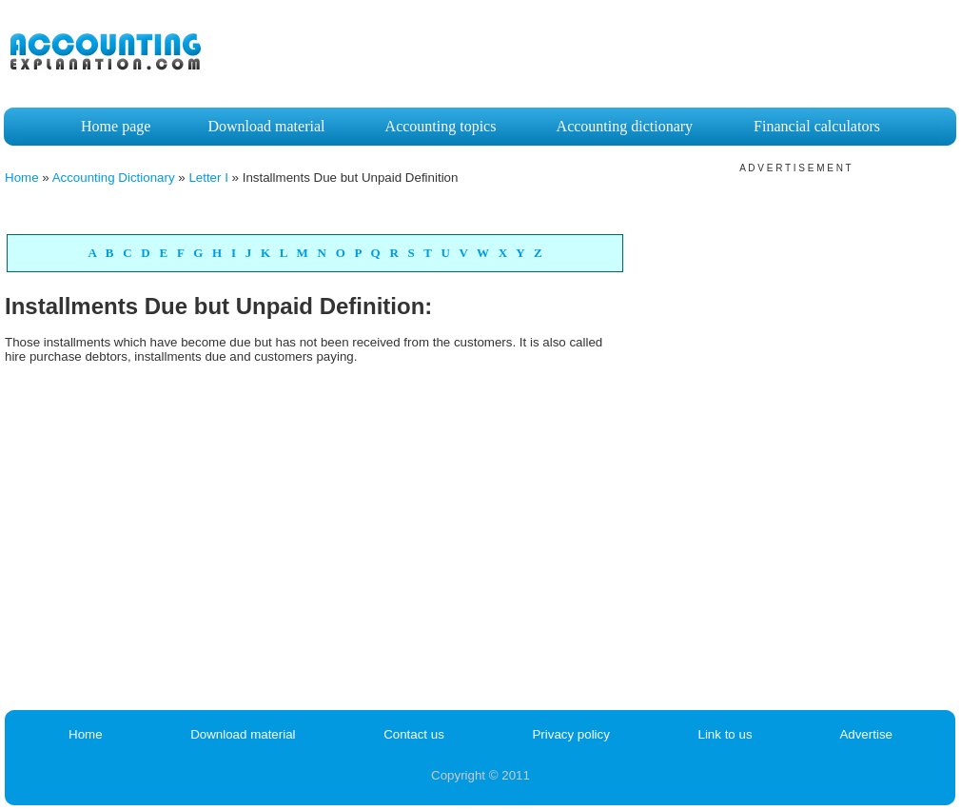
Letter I (208, 177)
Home (22, 177)
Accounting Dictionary (113, 177)
